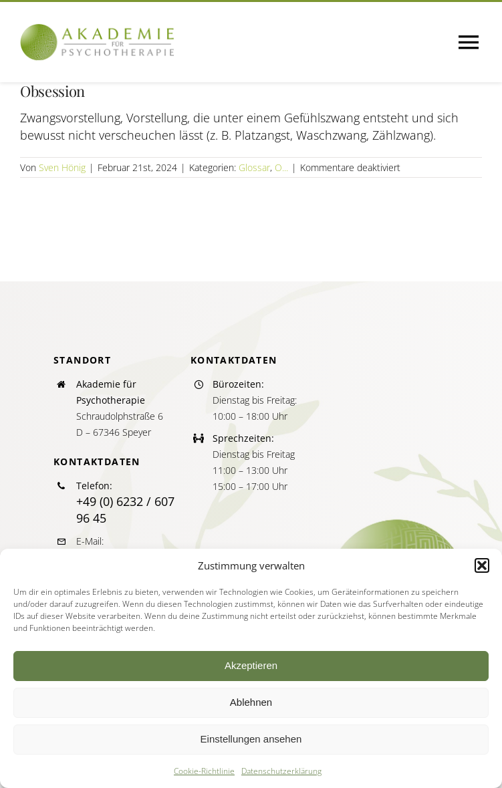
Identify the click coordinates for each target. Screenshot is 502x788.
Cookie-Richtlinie (204, 771)
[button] (482, 565)
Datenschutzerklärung (281, 771)
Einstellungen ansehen (251, 739)
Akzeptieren (251, 665)
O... (281, 167)
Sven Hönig (62, 167)
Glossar (254, 167)
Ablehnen (251, 702)
